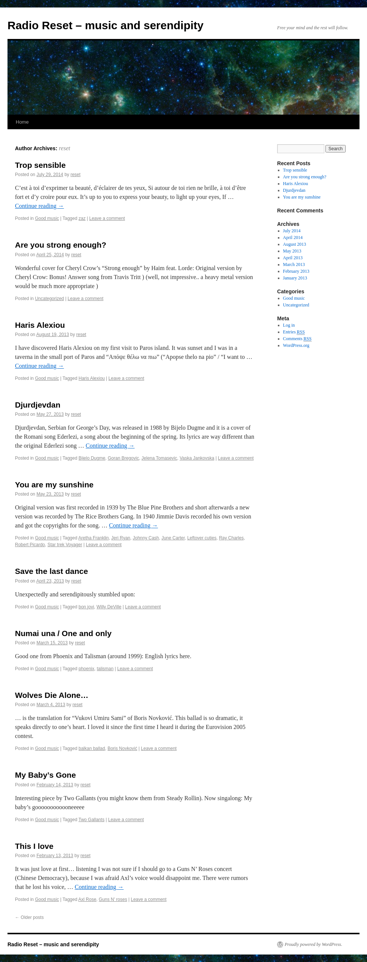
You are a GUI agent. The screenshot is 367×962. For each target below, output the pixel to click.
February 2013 (296, 271)
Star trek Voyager (65, 544)
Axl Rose (87, 899)
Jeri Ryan (120, 538)
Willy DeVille (109, 606)
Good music (47, 218)
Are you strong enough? (60, 244)
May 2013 (292, 251)
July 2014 (292, 230)
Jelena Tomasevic (159, 458)
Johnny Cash (146, 538)
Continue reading (39, 206)
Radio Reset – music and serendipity (105, 25)
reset (64, 148)
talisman (105, 668)
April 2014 (293, 237)
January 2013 (295, 278)
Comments (297, 339)
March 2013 (294, 264)
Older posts (29, 917)
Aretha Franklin (93, 538)
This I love (34, 846)
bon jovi (86, 606)
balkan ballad (92, 748)
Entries (294, 332)
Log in (289, 325)
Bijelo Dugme (92, 458)
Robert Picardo (30, 544)
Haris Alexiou (40, 325)
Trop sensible (40, 165)
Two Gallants (91, 819)
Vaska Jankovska (197, 458)
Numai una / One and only (63, 633)
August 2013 (294, 244)
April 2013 (293, 257)
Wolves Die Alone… (51, 695)
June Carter (173, 538)
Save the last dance (51, 571)
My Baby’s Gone (45, 775)
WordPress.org (296, 345)
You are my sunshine (54, 484)
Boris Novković (122, 748)
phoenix (86, 668)
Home (22, 122)
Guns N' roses (113, 899)
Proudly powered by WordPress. (313, 944)
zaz (82, 218)
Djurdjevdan (37, 404)
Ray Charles (231, 538)
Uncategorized (49, 298)
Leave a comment (107, 218)
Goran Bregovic (123, 458)
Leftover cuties (201, 538)
